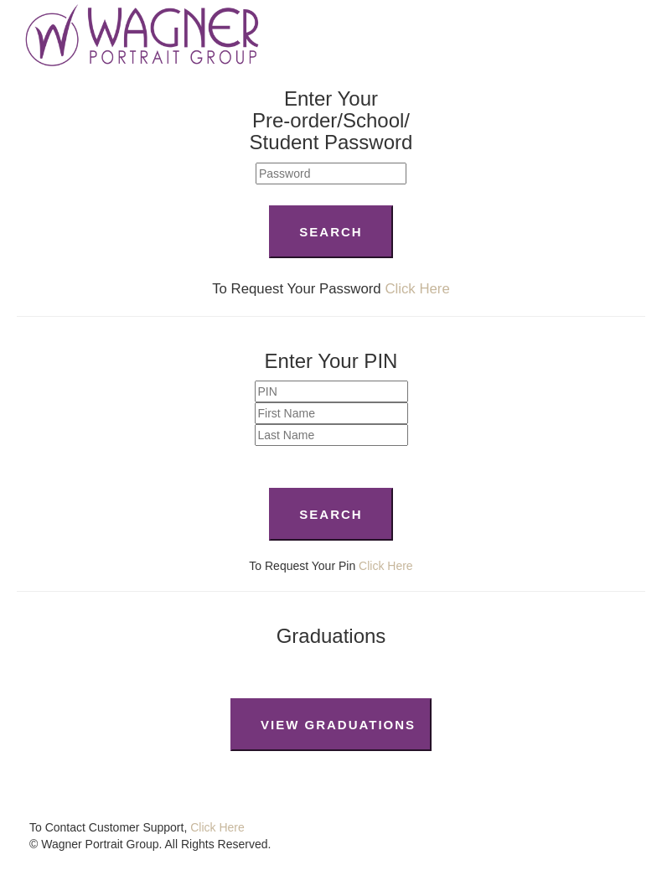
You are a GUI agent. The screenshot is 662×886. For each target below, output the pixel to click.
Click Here (417, 289)
